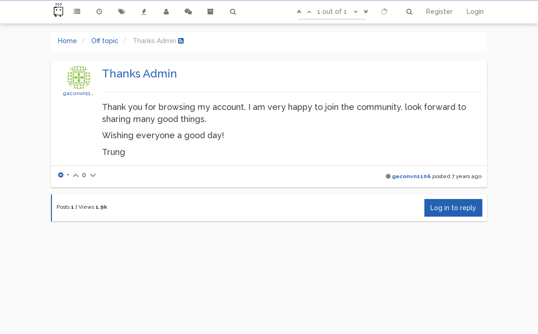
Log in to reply (453, 208)
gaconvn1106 (80, 93)
